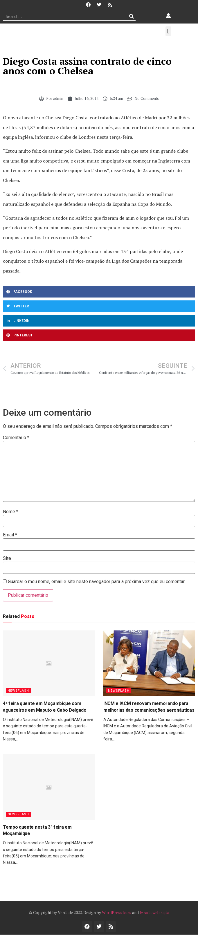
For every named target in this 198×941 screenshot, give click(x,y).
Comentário (16, 437)
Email (10, 535)
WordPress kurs (116, 912)
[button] (168, 31)
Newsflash (18, 691)
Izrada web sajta (154, 912)
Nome (10, 511)
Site (7, 558)
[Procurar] (131, 16)
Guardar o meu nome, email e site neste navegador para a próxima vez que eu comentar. (96, 581)
